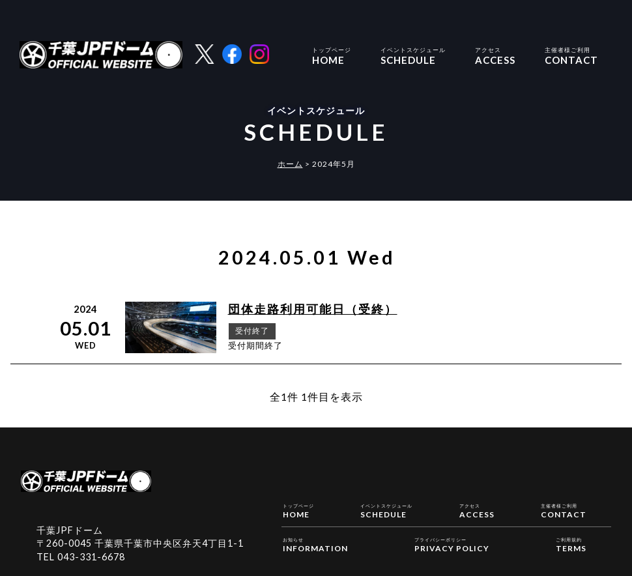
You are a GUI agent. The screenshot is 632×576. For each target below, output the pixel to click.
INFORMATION (315, 544)
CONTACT (571, 54)
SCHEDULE (413, 54)
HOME (331, 54)
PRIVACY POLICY (451, 544)
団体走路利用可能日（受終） (312, 309)
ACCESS (495, 54)
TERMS (571, 544)
